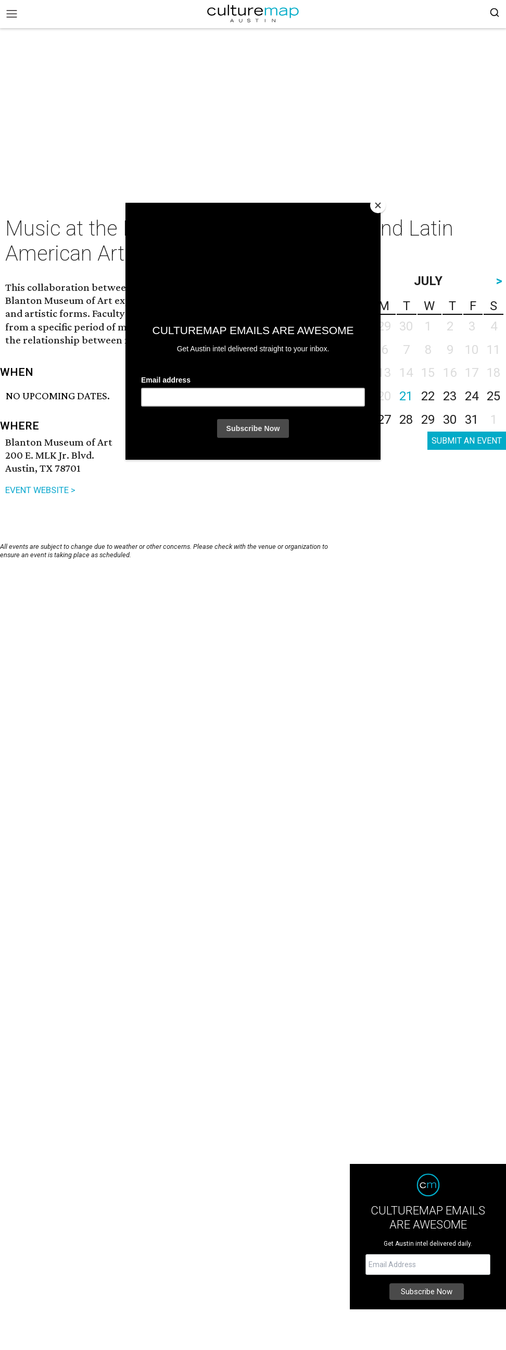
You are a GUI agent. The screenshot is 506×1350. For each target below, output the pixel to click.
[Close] (378, 205)
